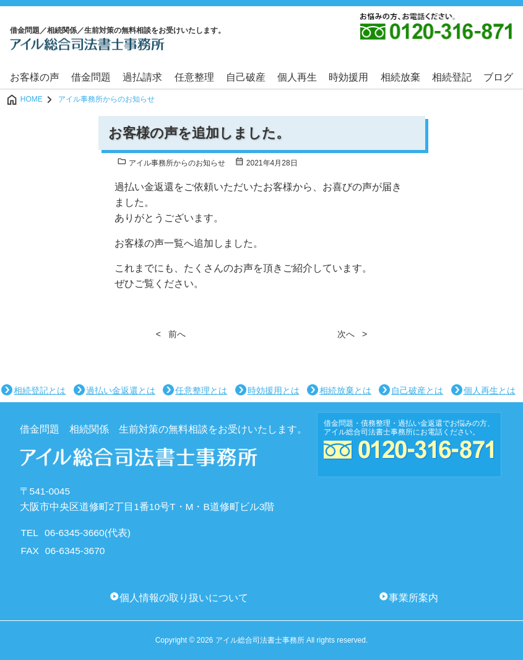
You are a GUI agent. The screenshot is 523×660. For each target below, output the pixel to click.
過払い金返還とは (120, 390)
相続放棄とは (345, 390)
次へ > (352, 334)
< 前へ (171, 334)
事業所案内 (413, 597)
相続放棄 (400, 77)
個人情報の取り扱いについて (183, 597)
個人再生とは (490, 390)
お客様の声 (34, 77)
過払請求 (142, 77)
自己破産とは (417, 390)
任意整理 (194, 77)
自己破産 (246, 77)
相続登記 (452, 77)
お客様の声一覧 (149, 243)
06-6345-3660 (75, 532)
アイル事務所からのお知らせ (171, 163)
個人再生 (297, 77)
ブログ (498, 77)
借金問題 (91, 77)
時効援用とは (274, 390)
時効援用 (348, 77)
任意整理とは (201, 390)
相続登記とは (40, 390)
